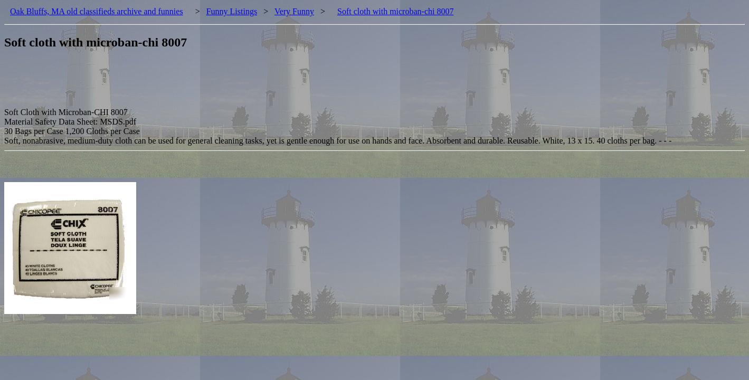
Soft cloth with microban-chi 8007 (395, 11)
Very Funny (294, 11)
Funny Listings (231, 11)
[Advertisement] (196, 84)
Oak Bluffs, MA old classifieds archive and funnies (96, 11)
